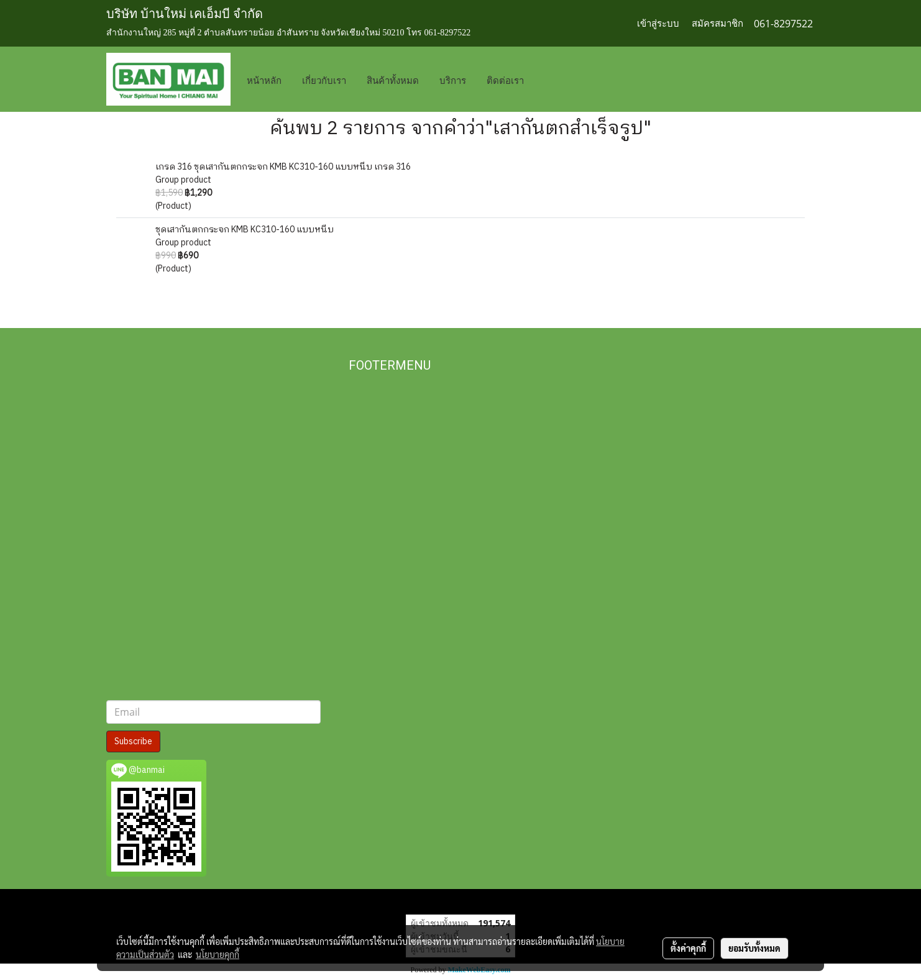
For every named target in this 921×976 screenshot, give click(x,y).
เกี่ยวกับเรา (324, 79)
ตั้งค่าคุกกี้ (688, 948)
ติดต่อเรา (505, 79)
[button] (552, 79)
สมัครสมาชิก (717, 24)
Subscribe (133, 741)
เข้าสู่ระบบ (658, 24)
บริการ (452, 79)
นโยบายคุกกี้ (217, 954)
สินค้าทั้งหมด (393, 79)
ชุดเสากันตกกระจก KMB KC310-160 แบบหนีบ (244, 229)
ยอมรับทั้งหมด (754, 948)
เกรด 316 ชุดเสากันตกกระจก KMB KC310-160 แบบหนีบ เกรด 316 (283, 167)
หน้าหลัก (264, 79)
